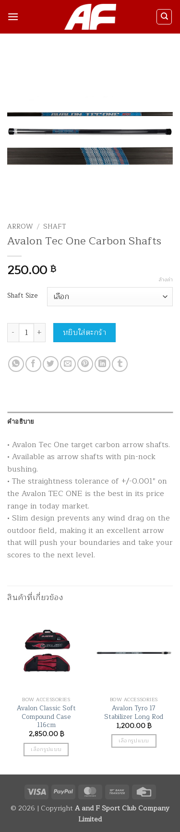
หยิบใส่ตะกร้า (85, 332)
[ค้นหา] (164, 16)
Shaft (54, 226)
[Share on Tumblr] (120, 364)
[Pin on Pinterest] (85, 364)
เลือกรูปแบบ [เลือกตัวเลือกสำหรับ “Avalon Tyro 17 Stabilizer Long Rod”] (134, 740)
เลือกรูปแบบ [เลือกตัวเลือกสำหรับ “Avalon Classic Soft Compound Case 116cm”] (46, 749)
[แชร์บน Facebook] (33, 364)
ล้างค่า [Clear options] (165, 280)
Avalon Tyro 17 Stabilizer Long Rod (133, 712)
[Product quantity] (26, 332)
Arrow (20, 226)
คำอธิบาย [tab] (21, 421)
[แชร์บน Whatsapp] (16, 364)
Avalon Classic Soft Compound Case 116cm (46, 716)
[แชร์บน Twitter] (51, 364)
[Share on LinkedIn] (102, 364)
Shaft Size (22, 295)
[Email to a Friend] (68, 364)
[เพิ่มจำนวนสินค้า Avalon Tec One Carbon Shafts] (40, 332)
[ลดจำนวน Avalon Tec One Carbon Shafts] (13, 332)
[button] (13, 16)
